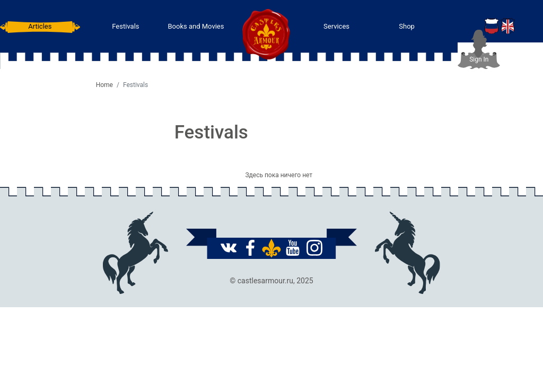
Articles (39, 26)
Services (336, 26)
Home (104, 85)
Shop (407, 26)
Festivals (125, 26)
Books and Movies (196, 26)
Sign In (478, 59)
